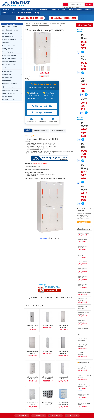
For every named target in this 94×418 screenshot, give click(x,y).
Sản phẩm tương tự (40, 130)
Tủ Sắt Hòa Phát (43, 23)
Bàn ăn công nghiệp (7, 52)
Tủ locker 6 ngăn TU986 (63, 378)
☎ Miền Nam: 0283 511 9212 (63, 18)
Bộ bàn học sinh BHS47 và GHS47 (84, 376)
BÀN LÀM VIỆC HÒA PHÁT (9, 27)
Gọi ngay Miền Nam (42, 112)
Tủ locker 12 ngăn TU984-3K (47, 378)
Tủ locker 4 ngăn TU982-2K (63, 326)
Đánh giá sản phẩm (58, 130)
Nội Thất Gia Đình (7, 96)
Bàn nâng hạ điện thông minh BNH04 (84, 367)
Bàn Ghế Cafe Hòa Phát (8, 100)
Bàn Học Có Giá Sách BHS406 (84, 404)
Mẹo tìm (77, 7)
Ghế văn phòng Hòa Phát (9, 39)
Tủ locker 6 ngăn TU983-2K (63, 352)
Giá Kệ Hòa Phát (6, 74)
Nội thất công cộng (7, 87)
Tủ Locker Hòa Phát (44, 25)
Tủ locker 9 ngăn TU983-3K (32, 378)
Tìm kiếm (89, 4)
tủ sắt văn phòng (37, 143)
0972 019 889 (84, 87)
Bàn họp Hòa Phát (7, 33)
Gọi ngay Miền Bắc (42, 106)
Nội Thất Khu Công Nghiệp (9, 83)
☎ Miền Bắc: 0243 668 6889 (30, 18)
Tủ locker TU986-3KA (83, 328)
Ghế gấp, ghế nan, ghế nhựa (10, 46)
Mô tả (28, 130)
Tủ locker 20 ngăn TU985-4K (82, 345)
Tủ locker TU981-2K (32, 326)
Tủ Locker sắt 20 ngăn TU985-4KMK (84, 339)
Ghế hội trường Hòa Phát (9, 55)
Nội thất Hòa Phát (43, 178)
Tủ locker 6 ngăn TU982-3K (32, 352)
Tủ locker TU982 (48, 325)
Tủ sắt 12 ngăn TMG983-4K (82, 321)
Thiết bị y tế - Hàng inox (8, 93)
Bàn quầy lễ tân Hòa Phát (9, 64)
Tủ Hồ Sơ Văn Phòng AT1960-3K (83, 395)
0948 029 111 (84, 106)
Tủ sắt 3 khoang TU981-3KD (82, 353)
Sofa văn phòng (6, 80)
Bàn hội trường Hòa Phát (9, 58)
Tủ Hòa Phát (5, 42)
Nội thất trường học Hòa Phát (10, 90)
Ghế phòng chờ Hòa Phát (9, 61)
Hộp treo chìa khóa (7, 77)
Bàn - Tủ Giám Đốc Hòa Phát (10, 30)
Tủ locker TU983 (48, 351)
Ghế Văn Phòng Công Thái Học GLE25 (84, 385)
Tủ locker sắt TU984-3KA (83, 333)
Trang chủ (28, 23)
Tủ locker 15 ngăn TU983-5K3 (47, 403)
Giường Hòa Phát (7, 71)
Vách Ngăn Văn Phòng (8, 49)
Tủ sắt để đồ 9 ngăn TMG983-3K (63, 403)
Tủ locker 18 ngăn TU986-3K (32, 403)
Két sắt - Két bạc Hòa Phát (9, 68)
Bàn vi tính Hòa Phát (7, 36)
